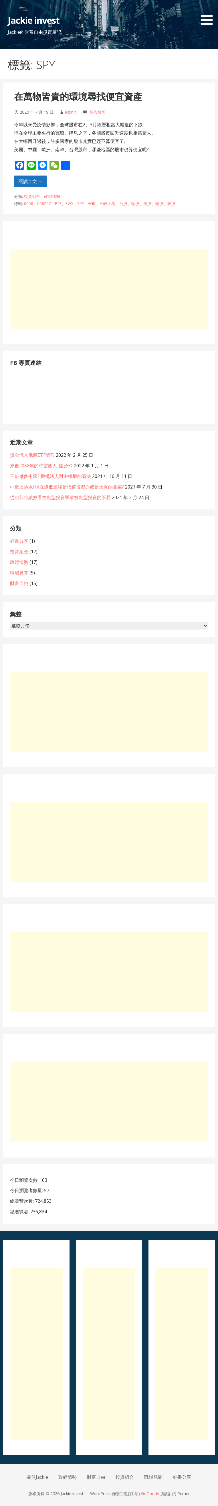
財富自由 (19, 583)
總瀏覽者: (20, 1211)
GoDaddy (150, 1493)
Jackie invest (34, 20)
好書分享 (19, 541)
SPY (80, 203)
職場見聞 (19, 573)
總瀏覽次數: (22, 1201)
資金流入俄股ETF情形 (32, 455)
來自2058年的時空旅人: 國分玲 (41, 465)
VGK (91, 203)
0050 (28, 203)
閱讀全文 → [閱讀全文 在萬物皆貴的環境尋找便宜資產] (31, 181)
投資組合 (32, 196)
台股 (123, 203)
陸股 (159, 203)
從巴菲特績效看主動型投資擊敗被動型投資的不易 (60, 497)
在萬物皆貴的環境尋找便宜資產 (78, 96)
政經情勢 (52, 196)
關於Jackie (37, 1477)
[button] (209, 13)
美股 (147, 203)
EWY (69, 203)
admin (71, 112)
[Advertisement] (109, 289)
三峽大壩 (107, 203)
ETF (58, 203)
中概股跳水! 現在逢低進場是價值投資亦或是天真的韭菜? (67, 487)
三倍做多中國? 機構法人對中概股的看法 (50, 476)
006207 (44, 203)
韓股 (171, 203)
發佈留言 (97, 112)
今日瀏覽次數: (24, 1180)
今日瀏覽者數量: (27, 1190)
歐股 (135, 203)
